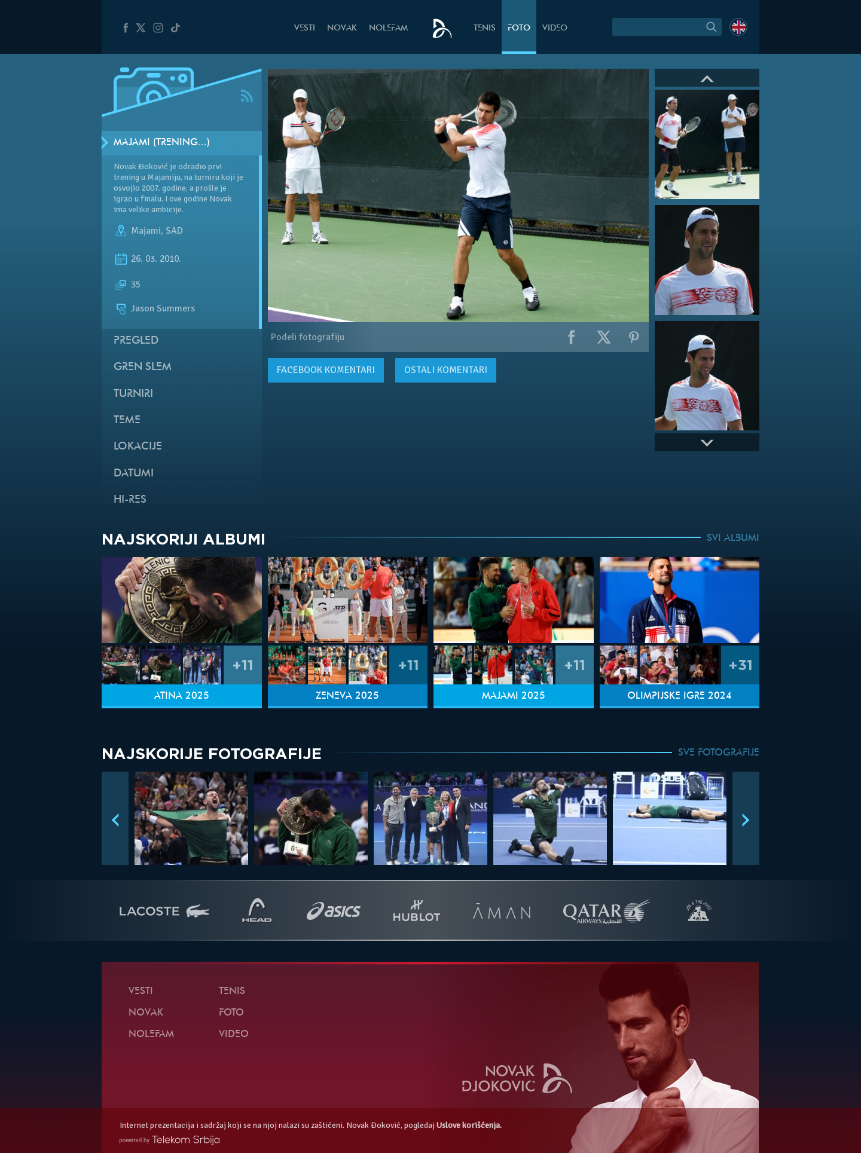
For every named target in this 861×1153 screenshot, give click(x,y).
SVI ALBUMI (733, 538)
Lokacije (138, 446)
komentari (326, 370)
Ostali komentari (445, 370)
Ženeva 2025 (347, 696)
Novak (342, 28)
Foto (519, 28)
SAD (174, 231)
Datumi (134, 473)
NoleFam (388, 28)
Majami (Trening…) (162, 143)
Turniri (133, 394)
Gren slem (143, 367)
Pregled (136, 341)
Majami (146, 231)
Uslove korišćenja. (469, 1125)
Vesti (304, 28)
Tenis (485, 28)
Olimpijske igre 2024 (679, 696)
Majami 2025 (513, 696)
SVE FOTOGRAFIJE (718, 753)
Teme (127, 420)
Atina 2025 (181, 696)
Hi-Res (130, 500)
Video (554, 28)
